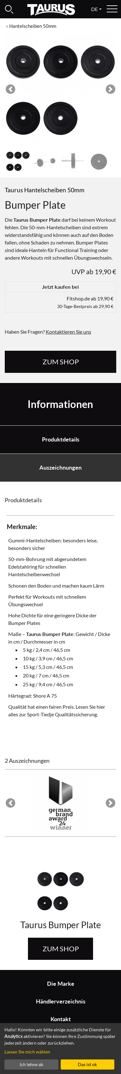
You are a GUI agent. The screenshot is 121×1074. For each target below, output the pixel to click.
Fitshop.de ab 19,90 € (85, 302)
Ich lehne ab (31, 1064)
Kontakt (60, 1019)
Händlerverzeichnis (60, 1001)
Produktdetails (60, 439)
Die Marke (60, 983)
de (94, 9)
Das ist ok (87, 1064)
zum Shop (61, 361)
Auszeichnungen (60, 467)
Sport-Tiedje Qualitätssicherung (62, 714)
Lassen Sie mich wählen (27, 1051)
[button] (10, 89)
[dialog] (60, 1048)
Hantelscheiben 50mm (32, 26)
